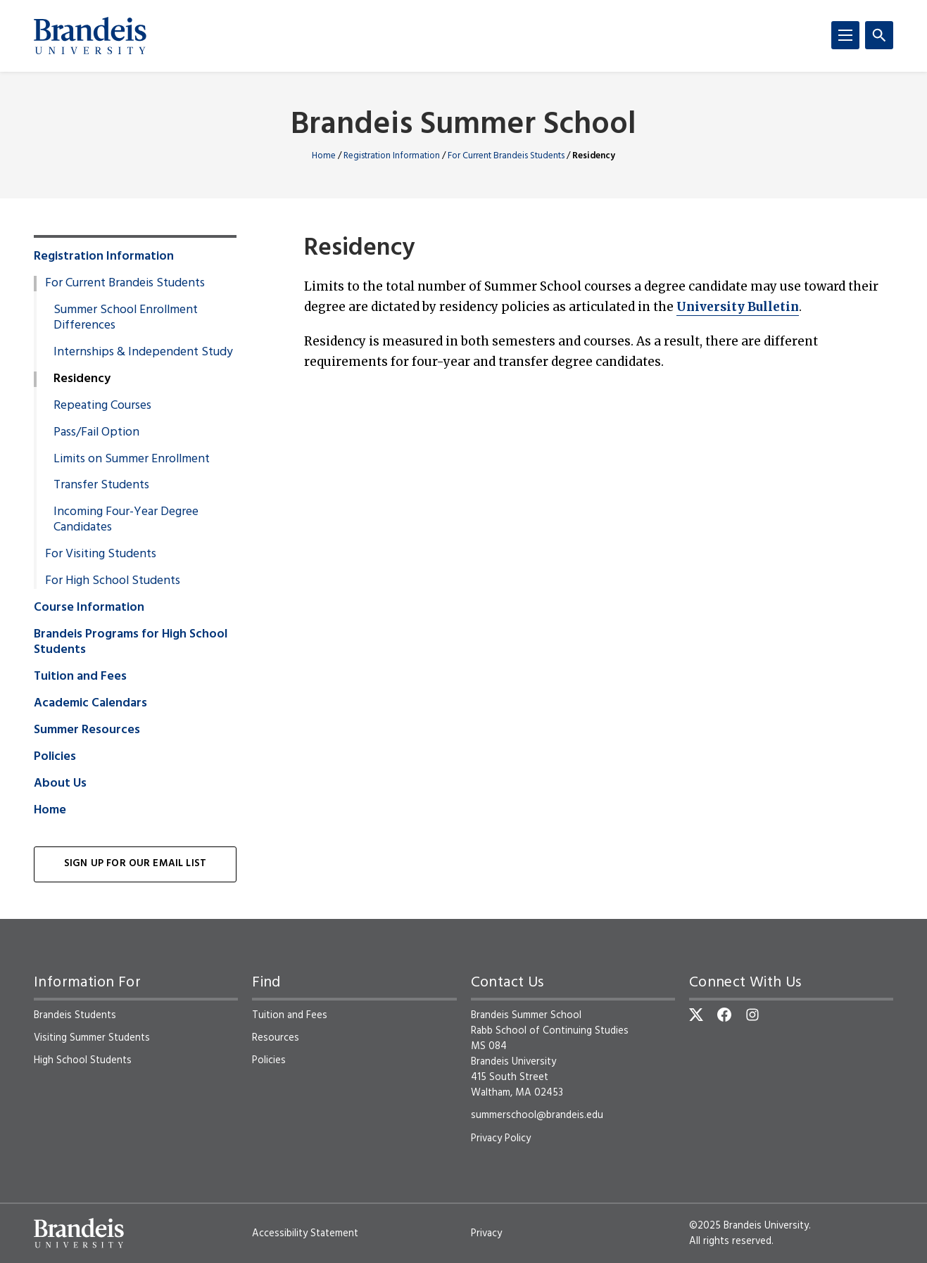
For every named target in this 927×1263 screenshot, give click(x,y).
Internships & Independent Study (143, 352)
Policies (55, 757)
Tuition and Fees (80, 677)
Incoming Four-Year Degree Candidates (125, 519)
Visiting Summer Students (92, 1037)
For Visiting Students (100, 554)
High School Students (83, 1060)
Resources (275, 1037)
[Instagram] (752, 1015)
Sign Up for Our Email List (135, 864)
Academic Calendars (90, 703)
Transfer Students (101, 485)
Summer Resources (87, 730)
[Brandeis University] (90, 36)
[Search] (879, 35)
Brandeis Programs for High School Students (130, 642)
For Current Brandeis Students (506, 155)
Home (324, 155)
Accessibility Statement (305, 1233)
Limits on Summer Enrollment (131, 459)
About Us (60, 784)
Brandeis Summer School (463, 125)
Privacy (486, 1233)
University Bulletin (737, 307)
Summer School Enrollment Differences (125, 318)
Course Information (89, 608)
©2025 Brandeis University (749, 1225)
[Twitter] (696, 1015)
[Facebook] (724, 1015)
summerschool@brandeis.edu (537, 1115)
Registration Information (391, 155)
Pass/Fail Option (96, 432)
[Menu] (845, 35)
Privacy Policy (501, 1138)
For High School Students (112, 581)
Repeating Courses (102, 406)
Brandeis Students (75, 1015)
